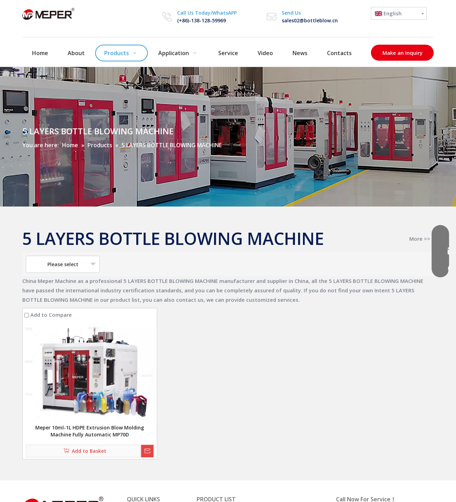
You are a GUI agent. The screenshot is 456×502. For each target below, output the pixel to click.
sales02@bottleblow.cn (310, 20)
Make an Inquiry (402, 52)
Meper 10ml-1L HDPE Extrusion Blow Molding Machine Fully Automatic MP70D (89, 431)
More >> (419, 238)
